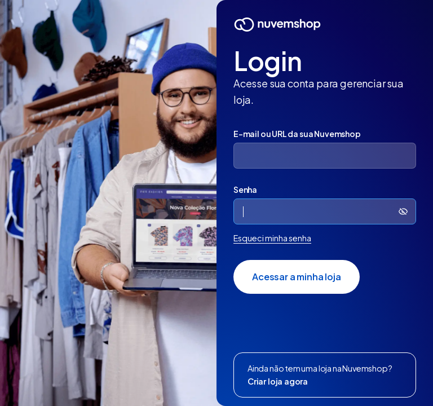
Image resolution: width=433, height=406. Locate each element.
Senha (245, 189)
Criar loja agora (278, 381)
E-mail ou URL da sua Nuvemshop (297, 134)
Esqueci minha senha (272, 238)
